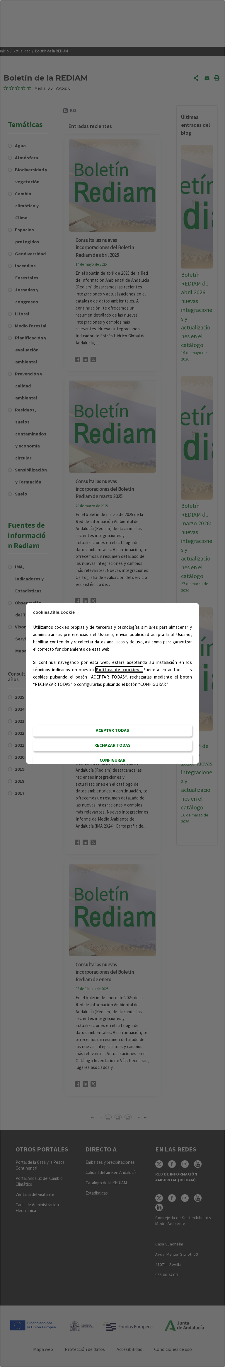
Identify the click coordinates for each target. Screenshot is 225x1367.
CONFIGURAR (112, 760)
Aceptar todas (112, 730)
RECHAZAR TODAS (112, 745)
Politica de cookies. (119, 669)
